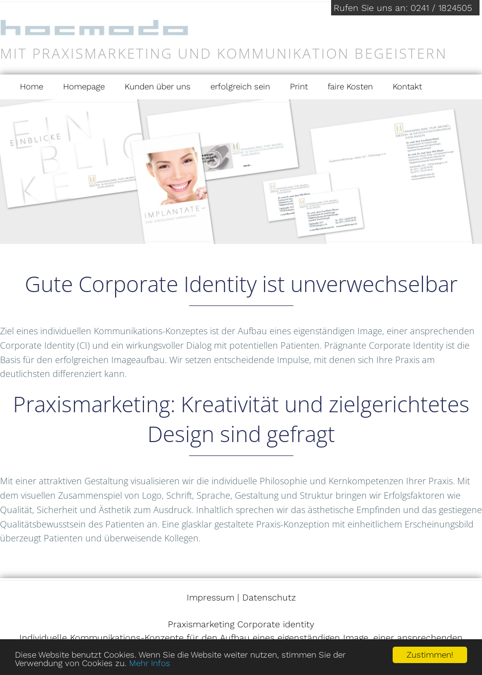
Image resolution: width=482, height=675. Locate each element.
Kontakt (407, 86)
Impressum (210, 597)
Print (299, 86)
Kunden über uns (158, 86)
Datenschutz (269, 597)
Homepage (84, 86)
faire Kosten (350, 86)
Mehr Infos (149, 663)
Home (31, 86)
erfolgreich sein (240, 86)
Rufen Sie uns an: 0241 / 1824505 (403, 7)
